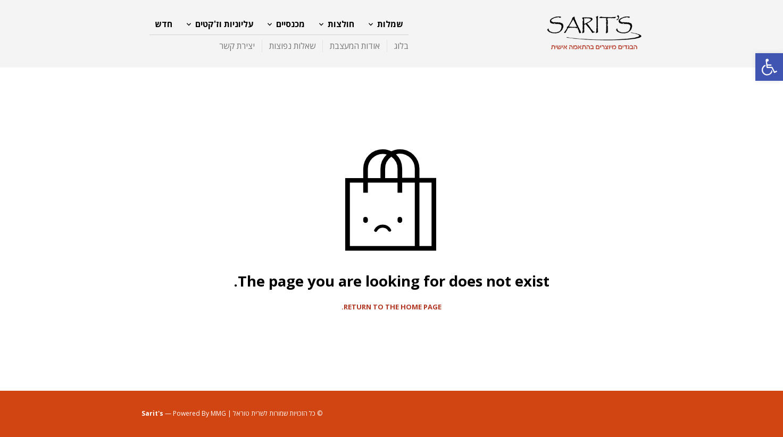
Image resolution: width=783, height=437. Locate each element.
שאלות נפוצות (292, 46)
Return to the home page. (391, 307)
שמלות (390, 24)
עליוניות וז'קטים (224, 24)
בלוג (401, 46)
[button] (769, 67)
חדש (163, 24)
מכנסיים (290, 24)
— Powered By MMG (183, 413)
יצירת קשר (237, 46)
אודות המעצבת (355, 46)
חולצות (341, 24)
